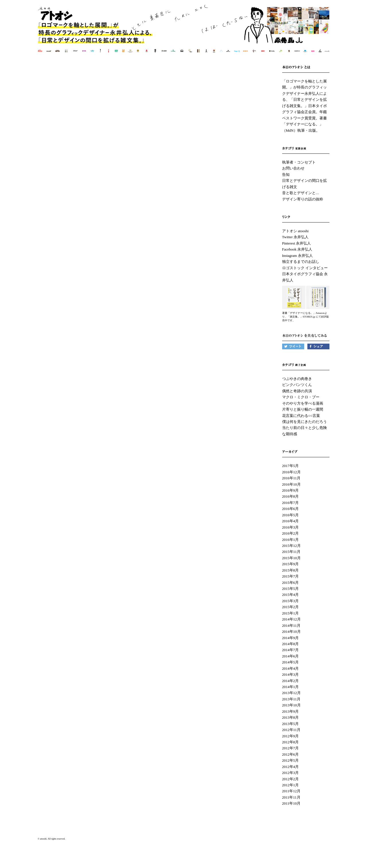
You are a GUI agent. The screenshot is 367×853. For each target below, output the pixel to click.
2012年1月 (290, 785)
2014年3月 (290, 674)
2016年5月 (290, 515)
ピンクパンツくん (297, 385)
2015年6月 (290, 582)
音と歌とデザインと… (300, 193)
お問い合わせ (293, 168)
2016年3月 (290, 527)
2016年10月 (291, 484)
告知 (286, 174)
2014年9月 (290, 638)
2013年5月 (290, 724)
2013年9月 (290, 711)
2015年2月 (290, 607)
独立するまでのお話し (300, 261)
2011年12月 (291, 791)
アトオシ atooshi (295, 231)
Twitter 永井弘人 (295, 237)
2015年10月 (291, 558)
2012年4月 (290, 767)
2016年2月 (290, 533)
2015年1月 (290, 613)
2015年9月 (290, 564)
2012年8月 (290, 742)
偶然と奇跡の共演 (297, 391)
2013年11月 (291, 699)
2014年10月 (291, 631)
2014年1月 (290, 687)
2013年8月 (290, 717)
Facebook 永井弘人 (297, 249)
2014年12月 (291, 619)
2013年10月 (291, 705)
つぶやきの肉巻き (297, 379)
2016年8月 (290, 496)
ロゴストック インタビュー (305, 268)
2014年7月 (290, 650)
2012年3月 (290, 773)
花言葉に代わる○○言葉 (301, 415)
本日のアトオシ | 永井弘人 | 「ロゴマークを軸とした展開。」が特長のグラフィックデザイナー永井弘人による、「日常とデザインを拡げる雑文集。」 (184, 33)
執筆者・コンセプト (299, 162)
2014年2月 (290, 681)
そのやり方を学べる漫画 (302, 403)
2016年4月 (290, 521)
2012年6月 (290, 754)
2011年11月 (291, 797)
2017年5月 (290, 466)
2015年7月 (290, 576)
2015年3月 (290, 601)
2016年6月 (290, 509)
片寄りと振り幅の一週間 (302, 409)
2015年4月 (290, 594)
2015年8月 (290, 570)
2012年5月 (290, 760)
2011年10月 (291, 803)
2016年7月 (290, 503)
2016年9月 (290, 490)
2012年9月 (290, 736)
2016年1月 (290, 539)
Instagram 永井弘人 (297, 255)
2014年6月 (290, 656)
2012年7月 (290, 748)
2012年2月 (290, 779)
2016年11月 (291, 478)
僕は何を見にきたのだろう (304, 421)
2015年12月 (291, 545)
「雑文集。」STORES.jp (301, 316)
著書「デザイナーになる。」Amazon (303, 313)
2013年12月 (291, 693)
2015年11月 (291, 551)
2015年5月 (290, 588)
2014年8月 (290, 644)
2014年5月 (290, 662)
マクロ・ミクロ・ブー (300, 397)
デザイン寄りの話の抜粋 (302, 199)
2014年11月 (291, 625)
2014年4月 (290, 668)
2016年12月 (291, 472)
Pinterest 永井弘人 (296, 243)
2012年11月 (291, 730)
